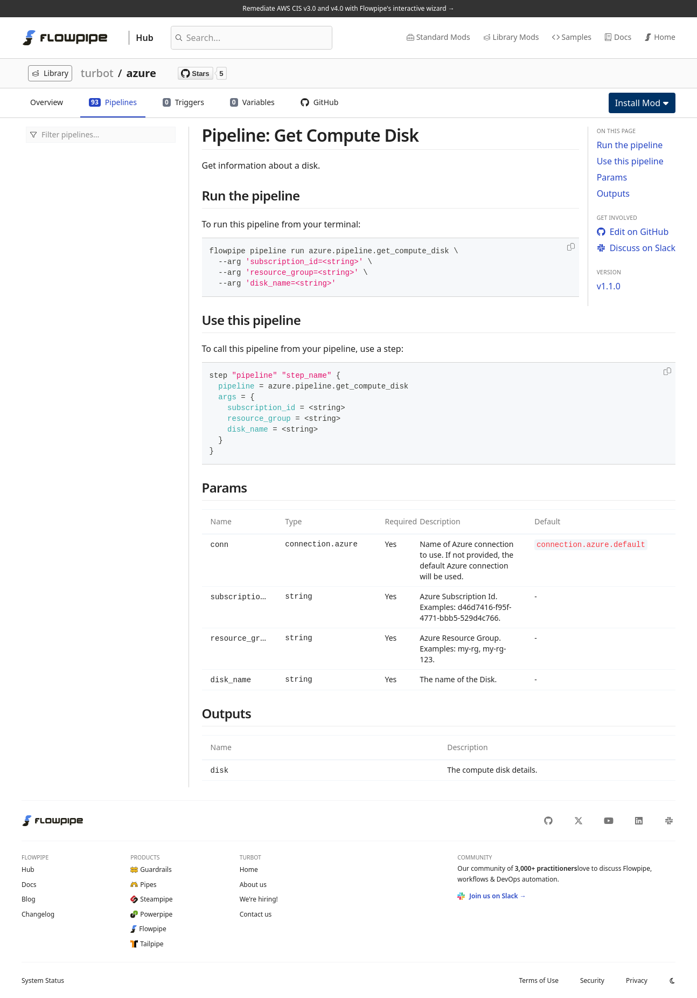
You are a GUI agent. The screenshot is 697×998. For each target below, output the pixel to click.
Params (612, 177)
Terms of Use (538, 980)
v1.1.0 (609, 286)
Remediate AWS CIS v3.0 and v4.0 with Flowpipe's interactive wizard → (348, 8)
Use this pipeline (630, 161)
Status (43, 980)
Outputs (613, 193)
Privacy (636, 980)
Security (592, 980)
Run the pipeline (630, 145)
